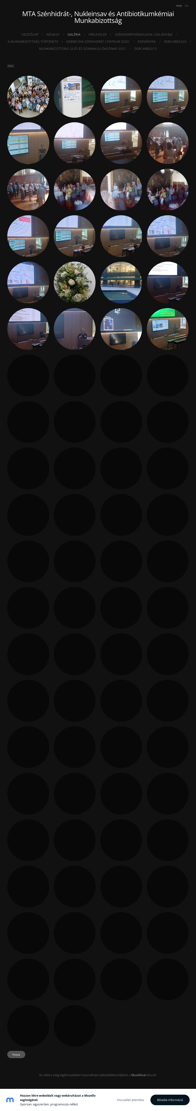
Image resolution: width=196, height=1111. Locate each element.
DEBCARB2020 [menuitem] (175, 41)
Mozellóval (138, 1074)
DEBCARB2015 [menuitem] (145, 49)
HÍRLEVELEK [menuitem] (97, 34)
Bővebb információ (170, 1100)
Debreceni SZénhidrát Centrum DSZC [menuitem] (98, 41)
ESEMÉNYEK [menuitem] (147, 41)
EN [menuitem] (185, 5)
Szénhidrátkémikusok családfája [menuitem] (143, 34)
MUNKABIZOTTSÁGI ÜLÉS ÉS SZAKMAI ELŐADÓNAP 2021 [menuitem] (82, 49)
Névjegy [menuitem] (53, 34)
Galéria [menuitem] (74, 34)
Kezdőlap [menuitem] (30, 34)
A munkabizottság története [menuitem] (33, 41)
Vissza (16, 1054)
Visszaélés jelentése (130, 1100)
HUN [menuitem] (178, 5)
